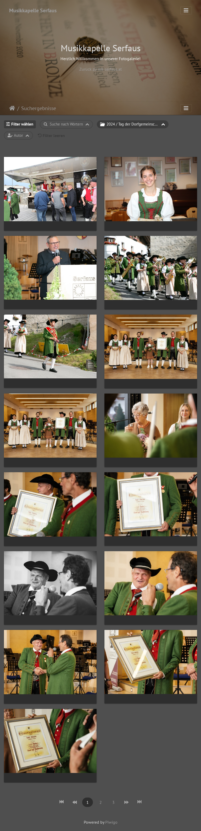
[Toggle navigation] (186, 10)
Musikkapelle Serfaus (33, 10)
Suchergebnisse (38, 108)
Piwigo (111, 822)
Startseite (12, 108)
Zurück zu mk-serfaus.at (100, 69)
